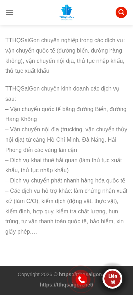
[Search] (121, 12)
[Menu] (9, 12)
